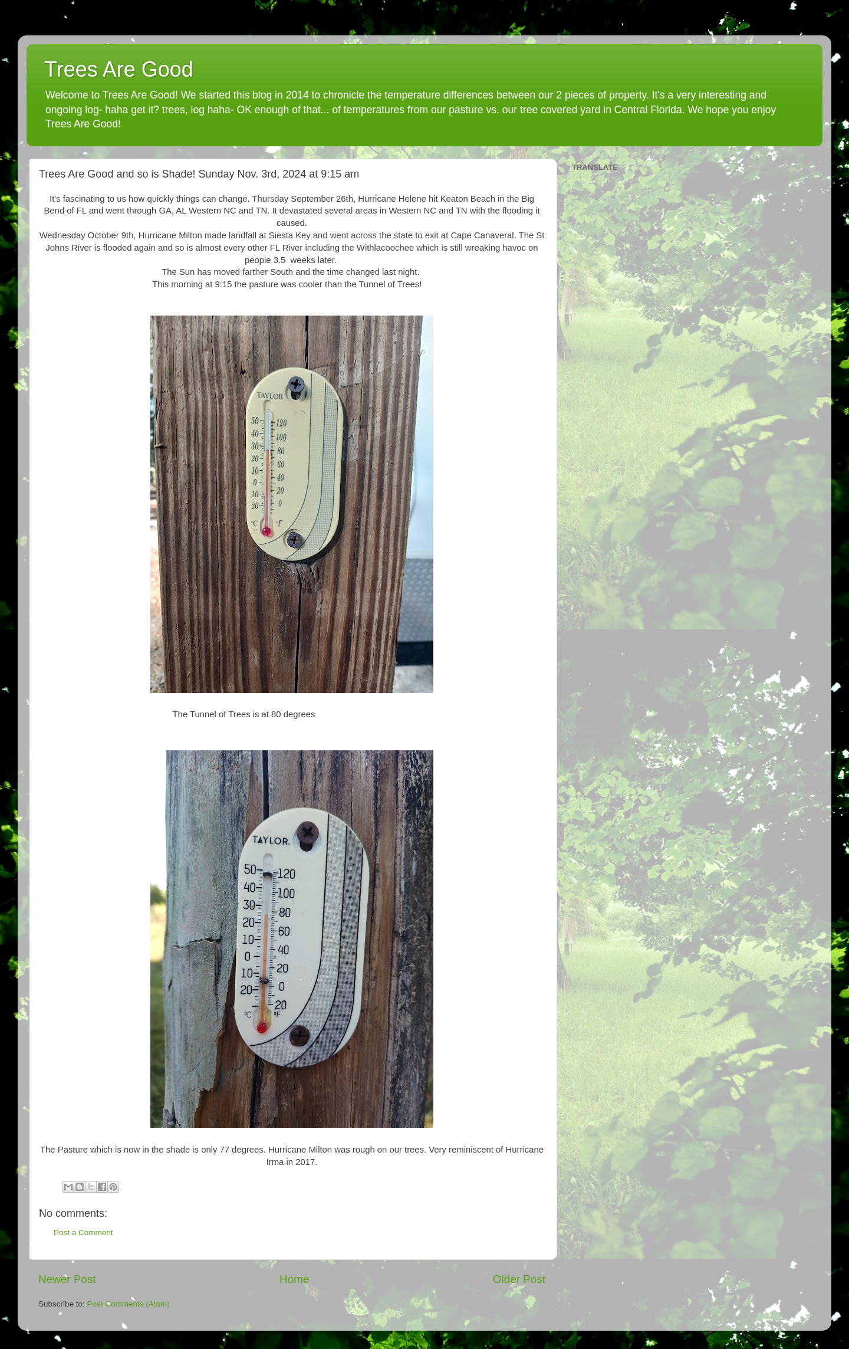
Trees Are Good (118, 69)
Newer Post (67, 1279)
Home (294, 1279)
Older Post (519, 1279)
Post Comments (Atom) (128, 1303)
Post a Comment (83, 1232)
